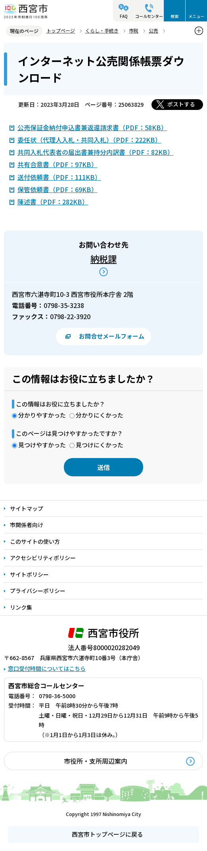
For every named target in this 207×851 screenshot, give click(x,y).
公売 (153, 30)
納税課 (103, 258)
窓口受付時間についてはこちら (47, 668)
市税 (133, 30)
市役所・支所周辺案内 (95, 761)
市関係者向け (26, 525)
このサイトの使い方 (35, 541)
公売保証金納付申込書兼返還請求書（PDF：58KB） (92, 127)
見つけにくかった (99, 445)
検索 (174, 16)
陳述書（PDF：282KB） (52, 201)
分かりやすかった (42, 415)
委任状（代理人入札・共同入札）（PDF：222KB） (89, 139)
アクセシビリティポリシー (43, 558)
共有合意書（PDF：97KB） (57, 164)
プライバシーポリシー (37, 591)
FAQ (124, 16)
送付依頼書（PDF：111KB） (59, 177)
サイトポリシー (29, 574)
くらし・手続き (102, 30)
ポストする (181, 104)
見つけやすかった (42, 445)
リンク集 (21, 607)
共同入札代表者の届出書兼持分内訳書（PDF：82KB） (95, 152)
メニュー (196, 16)
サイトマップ (26, 508)
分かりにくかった (99, 415)
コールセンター (149, 16)
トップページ (60, 30)
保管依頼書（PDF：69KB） (57, 189)
